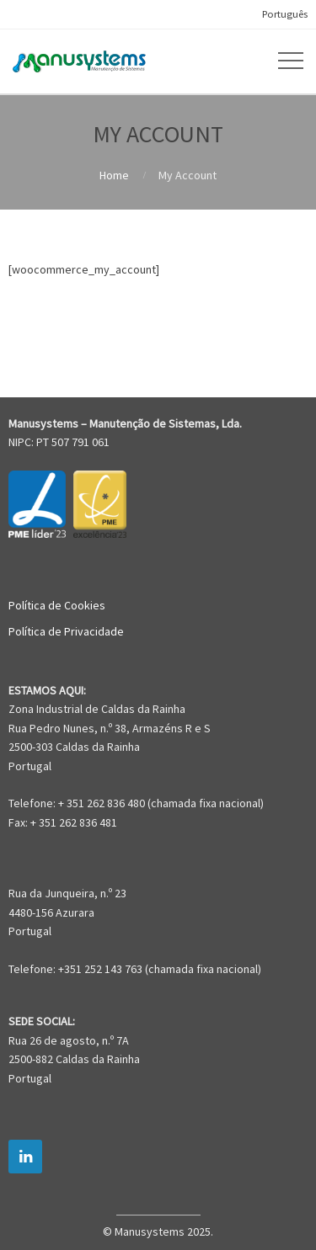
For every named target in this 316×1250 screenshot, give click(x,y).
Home (114, 175)
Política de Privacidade (66, 631)
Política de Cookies (56, 605)
